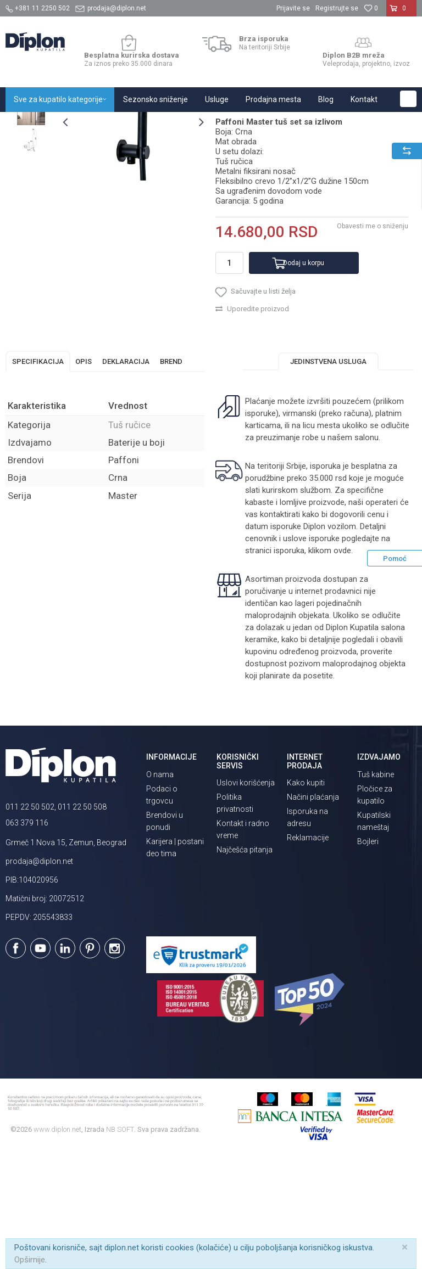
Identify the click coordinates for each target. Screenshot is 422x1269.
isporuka (289, 662)
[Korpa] (401, 12)
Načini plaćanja (313, 909)
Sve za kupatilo (86, 124)
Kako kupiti (306, 894)
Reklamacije (308, 949)
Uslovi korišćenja (245, 894)
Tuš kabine (375, 886)
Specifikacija (38, 473)
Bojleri (368, 953)
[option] (31, 194)
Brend (171, 473)
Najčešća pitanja (244, 961)
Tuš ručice (199, 124)
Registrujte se (336, 8)
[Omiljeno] (371, 8)
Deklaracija (125, 473)
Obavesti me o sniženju (372, 338)
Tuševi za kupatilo (147, 124)
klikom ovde (329, 662)
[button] (408, 99)
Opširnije (29, 1260)
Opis (83, 473)
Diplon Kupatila (29, 124)
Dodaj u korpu (303, 375)
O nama (160, 886)
